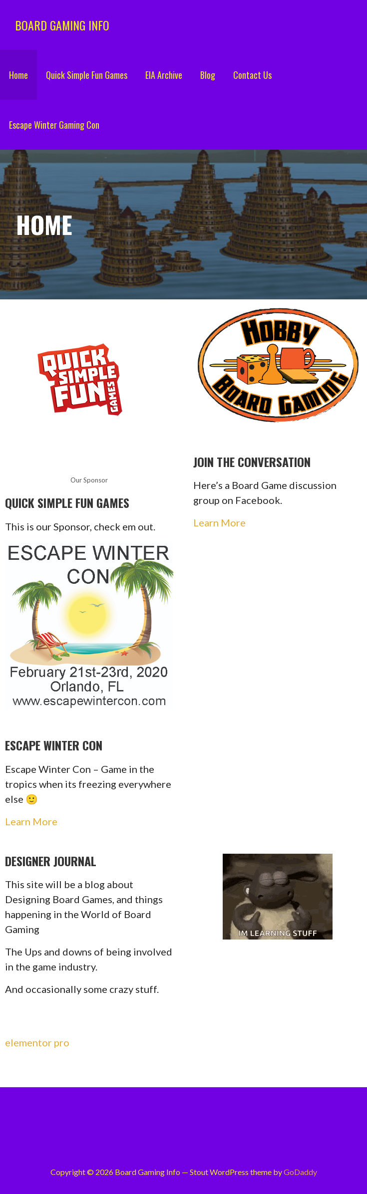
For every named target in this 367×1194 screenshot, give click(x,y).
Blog (207, 74)
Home (18, 74)
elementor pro (37, 1042)
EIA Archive (163, 74)
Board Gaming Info (62, 25)
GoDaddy (300, 1172)
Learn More (219, 522)
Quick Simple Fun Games (86, 74)
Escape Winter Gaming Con (54, 124)
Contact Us (252, 74)
